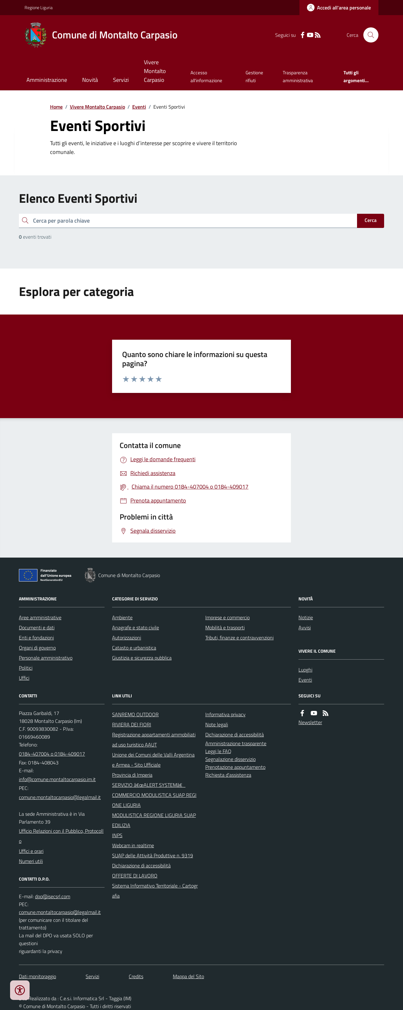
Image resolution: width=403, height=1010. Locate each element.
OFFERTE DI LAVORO (134, 875)
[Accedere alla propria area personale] (338, 7)
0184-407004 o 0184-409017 (52, 754)
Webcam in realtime (133, 845)
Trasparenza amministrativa (298, 76)
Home (56, 107)
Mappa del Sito (188, 976)
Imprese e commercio (227, 617)
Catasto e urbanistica (134, 647)
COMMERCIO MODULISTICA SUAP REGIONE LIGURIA (154, 800)
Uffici (24, 678)
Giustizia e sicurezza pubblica (142, 657)
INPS (117, 835)
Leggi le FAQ (218, 751)
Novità (90, 80)
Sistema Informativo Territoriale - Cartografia (155, 890)
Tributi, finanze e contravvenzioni (239, 637)
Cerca (371, 220)
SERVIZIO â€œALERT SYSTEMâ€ (148, 785)
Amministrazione (46, 80)
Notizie (305, 617)
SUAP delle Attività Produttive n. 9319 (152, 855)
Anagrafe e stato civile (135, 627)
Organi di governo (37, 647)
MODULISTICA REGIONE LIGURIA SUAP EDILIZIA (154, 820)
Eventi (139, 107)
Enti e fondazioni (36, 637)
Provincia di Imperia (132, 775)
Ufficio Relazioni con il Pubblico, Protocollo (61, 836)
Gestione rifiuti (254, 76)
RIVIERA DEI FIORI (131, 724)
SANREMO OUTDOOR (135, 714)
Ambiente (122, 617)
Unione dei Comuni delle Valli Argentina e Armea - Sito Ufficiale (153, 760)
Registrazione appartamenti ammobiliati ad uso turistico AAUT (154, 739)
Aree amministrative (40, 617)
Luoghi (305, 669)
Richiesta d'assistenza (228, 775)
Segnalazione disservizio (230, 759)
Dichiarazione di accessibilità (141, 865)
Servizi (121, 80)
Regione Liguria (39, 7)
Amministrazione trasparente (235, 743)
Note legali (216, 724)
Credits (136, 976)
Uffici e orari (31, 851)
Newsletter (310, 722)
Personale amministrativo (45, 657)
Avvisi (304, 627)
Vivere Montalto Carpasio (155, 71)
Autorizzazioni (126, 637)
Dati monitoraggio (37, 976)
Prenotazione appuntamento (235, 767)
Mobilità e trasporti (225, 627)
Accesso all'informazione (206, 76)
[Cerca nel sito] (368, 35)
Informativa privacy (225, 714)
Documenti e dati (36, 627)
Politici (25, 668)
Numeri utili (31, 861)
